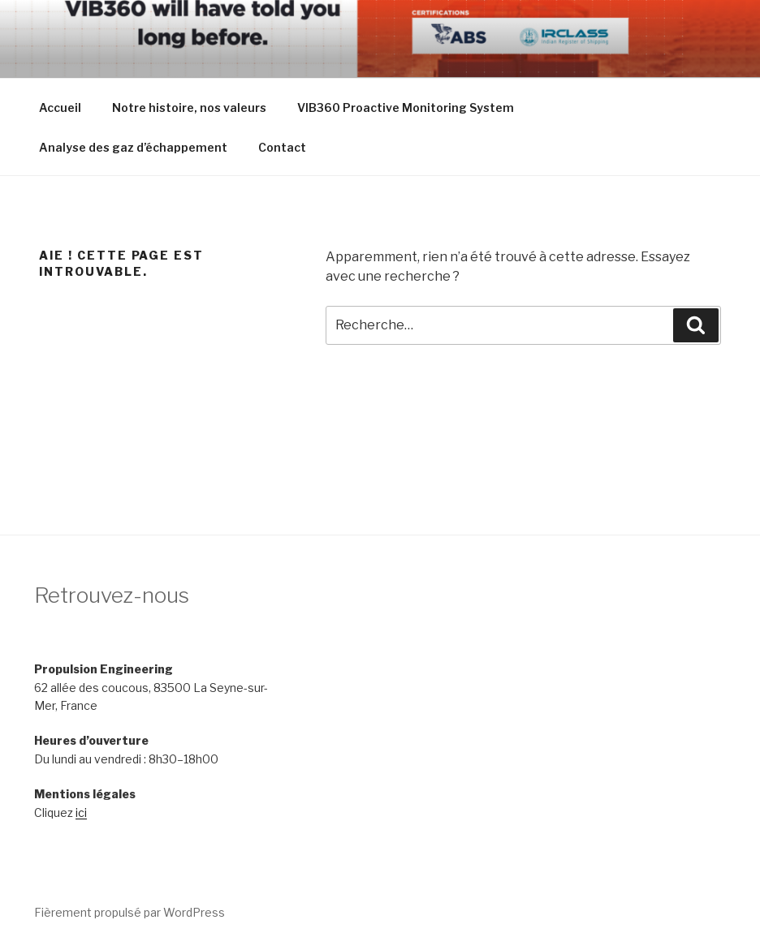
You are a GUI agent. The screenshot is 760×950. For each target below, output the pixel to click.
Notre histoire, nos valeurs (189, 107)
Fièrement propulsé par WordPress (129, 912)
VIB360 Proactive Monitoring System (405, 107)
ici (81, 812)
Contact (282, 147)
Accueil (60, 107)
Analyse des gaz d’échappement (133, 147)
